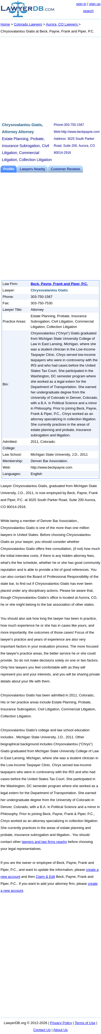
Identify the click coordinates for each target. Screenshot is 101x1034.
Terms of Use (85, 1023)
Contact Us (42, 1030)
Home (5, 24)
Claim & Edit (45, 877)
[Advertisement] (50, 79)
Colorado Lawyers (28, 24)
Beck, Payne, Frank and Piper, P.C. (59, 284)
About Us (60, 1030)
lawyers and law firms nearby (44, 842)
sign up (94, 4)
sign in (81, 4)
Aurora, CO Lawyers (62, 24)
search (88, 11)
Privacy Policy (61, 1023)
